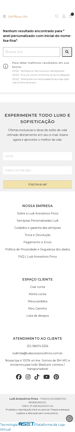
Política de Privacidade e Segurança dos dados (37, 249)
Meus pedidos (37, 301)
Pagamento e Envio (37, 242)
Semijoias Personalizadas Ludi (37, 220)
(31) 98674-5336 (37, 346)
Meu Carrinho (37, 308)
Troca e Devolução (38, 235)
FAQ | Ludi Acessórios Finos (37, 256)
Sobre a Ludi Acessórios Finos (37, 213)
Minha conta (37, 294)
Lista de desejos (37, 316)
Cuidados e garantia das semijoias (37, 228)
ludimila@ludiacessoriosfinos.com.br (38, 353)
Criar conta (37, 287)
